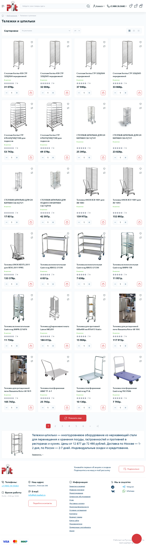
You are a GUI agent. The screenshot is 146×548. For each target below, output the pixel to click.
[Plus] (17, 93)
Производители (75, 524)
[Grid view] (129, 30)
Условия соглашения (78, 510)
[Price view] (138, 30)
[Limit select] (77, 30)
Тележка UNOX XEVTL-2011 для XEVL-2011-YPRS (17, 266)
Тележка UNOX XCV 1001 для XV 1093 (127, 201)
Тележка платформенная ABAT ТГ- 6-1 (52, 389)
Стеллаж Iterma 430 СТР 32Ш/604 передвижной (15, 74)
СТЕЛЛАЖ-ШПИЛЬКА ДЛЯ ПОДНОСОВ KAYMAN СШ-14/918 (53, 203)
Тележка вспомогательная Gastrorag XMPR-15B (125, 266)
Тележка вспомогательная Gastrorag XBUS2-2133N (53, 266)
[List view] (134, 30)
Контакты (73, 514)
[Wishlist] (32, 42)
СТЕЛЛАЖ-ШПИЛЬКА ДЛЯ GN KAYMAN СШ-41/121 (127, 136)
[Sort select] (45, 30)
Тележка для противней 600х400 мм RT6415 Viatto (89, 328)
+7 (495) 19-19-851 (10, 486)
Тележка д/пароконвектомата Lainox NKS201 (54, 328)
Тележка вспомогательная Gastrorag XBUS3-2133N (89, 266)
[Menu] (3, 6)
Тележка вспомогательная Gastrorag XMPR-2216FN (17, 328)
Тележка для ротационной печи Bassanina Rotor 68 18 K (126, 328)
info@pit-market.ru (36, 495)
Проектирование (76, 493)
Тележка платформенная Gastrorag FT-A (89, 389)
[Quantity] (12, 93)
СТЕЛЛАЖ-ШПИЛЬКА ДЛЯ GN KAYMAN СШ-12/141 (91, 136)
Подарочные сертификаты (80, 527)
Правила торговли (76, 490)
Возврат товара (75, 517)
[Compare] (32, 46)
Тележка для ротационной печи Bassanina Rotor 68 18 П (17, 389)
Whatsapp (128, 490)
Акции (71, 531)
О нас (71, 500)
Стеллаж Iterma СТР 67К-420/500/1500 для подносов (14, 138)
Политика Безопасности (79, 507)
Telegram (128, 487)
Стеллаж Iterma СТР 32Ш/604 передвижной (91, 74)
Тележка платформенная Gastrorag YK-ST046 (125, 389)
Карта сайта (74, 520)
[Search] (88, 6)
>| (97, 426)
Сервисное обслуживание (80, 496)
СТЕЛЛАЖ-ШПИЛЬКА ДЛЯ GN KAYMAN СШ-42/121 (18, 201)
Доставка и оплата (76, 503)
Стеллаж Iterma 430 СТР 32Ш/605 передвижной (51, 74)
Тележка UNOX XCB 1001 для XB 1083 (90, 201)
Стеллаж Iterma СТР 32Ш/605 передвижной (127, 74)
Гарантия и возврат (77, 486)
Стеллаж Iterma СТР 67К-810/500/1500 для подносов (51, 138)
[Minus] (6, 93)
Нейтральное (12, 16)
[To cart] (30, 92)
